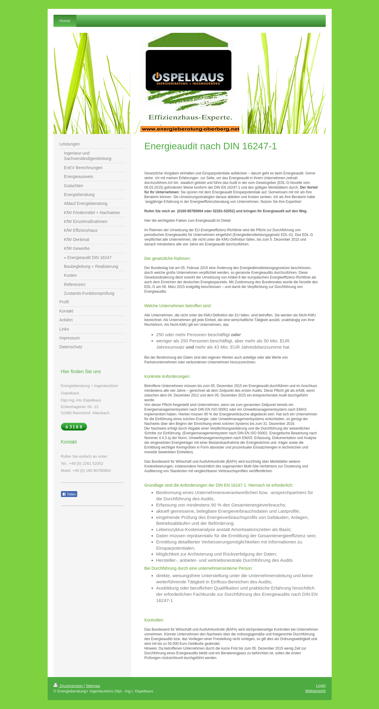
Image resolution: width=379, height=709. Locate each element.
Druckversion (69, 686)
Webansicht (315, 691)
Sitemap (93, 686)
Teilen (69, 494)
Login (320, 685)
